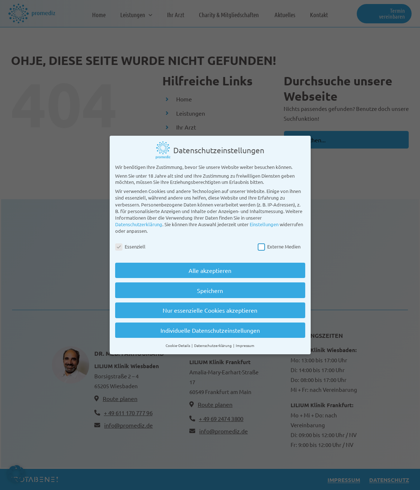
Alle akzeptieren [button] (210, 268)
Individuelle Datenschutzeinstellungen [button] (210, 328)
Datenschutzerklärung (138, 222)
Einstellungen (264, 222)
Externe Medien (279, 245)
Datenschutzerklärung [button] (213, 343)
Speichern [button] (210, 288)
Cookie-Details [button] (178, 343)
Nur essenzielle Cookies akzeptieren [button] (210, 308)
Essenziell (130, 245)
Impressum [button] (245, 343)
